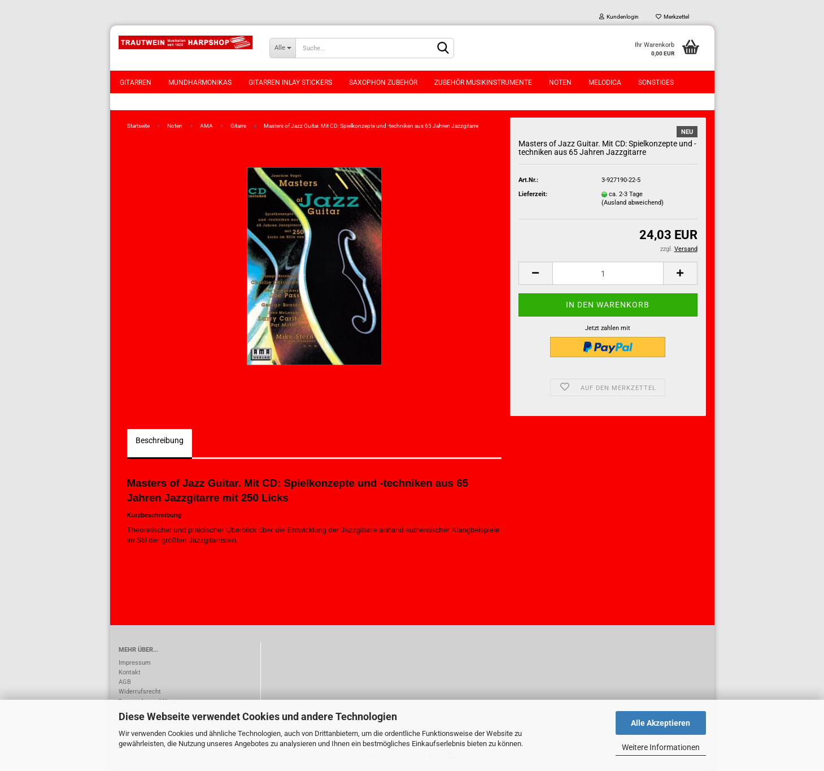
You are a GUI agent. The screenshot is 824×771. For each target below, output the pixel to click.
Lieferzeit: (532, 194)
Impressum (135, 662)
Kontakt (130, 672)
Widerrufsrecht (140, 691)
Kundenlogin (619, 17)
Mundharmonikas (200, 82)
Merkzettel (672, 17)
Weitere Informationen (661, 747)
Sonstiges (656, 82)
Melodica (604, 82)
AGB (125, 682)
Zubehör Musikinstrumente (483, 82)
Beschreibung (160, 440)
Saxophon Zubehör (383, 82)
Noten (560, 82)
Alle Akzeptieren (660, 722)
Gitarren (135, 82)
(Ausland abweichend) (632, 202)
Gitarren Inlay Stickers (290, 82)
